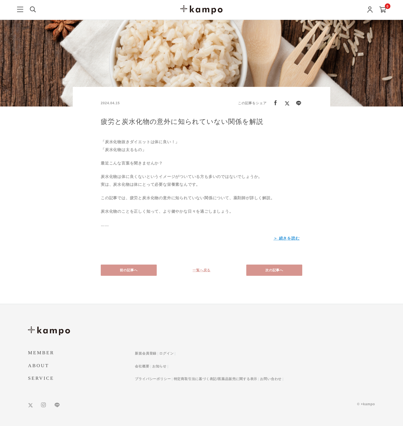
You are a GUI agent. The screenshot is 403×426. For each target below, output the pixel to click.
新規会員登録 (145, 353)
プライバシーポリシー (153, 379)
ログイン (166, 353)
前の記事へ (129, 270)
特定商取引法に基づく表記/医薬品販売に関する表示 (215, 379)
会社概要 (142, 366)
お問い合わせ (271, 379)
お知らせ (159, 366)
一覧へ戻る (201, 270)
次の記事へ (274, 270)
